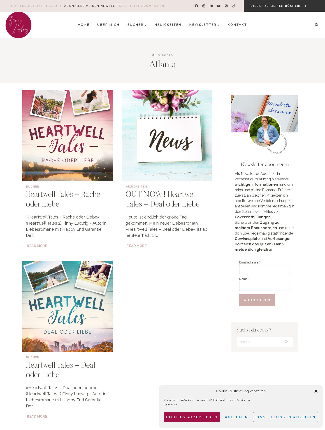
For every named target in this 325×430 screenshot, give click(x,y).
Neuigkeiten (168, 25)
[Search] (286, 342)
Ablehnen (236, 417)
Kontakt (237, 25)
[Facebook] (196, 6)
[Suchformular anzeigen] (316, 25)
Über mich (108, 25)
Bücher (32, 186)
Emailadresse (249, 262)
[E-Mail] (211, 6)
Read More (37, 246)
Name (243, 279)
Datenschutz (49, 6)
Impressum (21, 6)
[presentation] (67, 135)
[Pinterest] (226, 6)
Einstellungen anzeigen (285, 417)
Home (83, 25)
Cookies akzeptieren (192, 417)
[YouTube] (219, 6)
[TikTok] (233, 6)
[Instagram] (204, 6)
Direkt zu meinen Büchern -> (279, 6)
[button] (316, 391)
